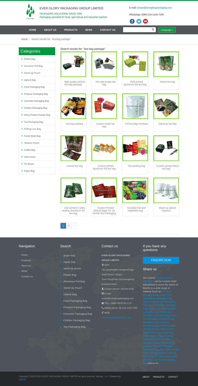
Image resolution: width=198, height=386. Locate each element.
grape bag (69, 255)
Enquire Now (161, 260)
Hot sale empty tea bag (106, 83)
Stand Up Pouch (32, 73)
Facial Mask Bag (32, 136)
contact (173, 377)
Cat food (170, 353)
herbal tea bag (167, 81)
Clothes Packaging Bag (35, 108)
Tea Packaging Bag (33, 122)
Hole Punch (30, 157)
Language (167, 29)
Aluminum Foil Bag (33, 66)
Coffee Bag (29, 150)
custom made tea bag (105, 125)
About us (50, 29)
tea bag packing (74, 123)
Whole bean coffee (153, 335)
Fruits (151, 308)
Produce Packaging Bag (36, 94)
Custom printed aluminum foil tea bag (104, 167)
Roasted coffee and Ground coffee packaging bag (158, 339)
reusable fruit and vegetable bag (136, 209)
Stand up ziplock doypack (167, 209)
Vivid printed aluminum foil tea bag (135, 83)
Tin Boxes (29, 164)
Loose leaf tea (167, 342)
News (88, 29)
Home (32, 29)
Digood (22, 379)
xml (106, 376)
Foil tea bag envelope (136, 123)
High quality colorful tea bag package (74, 83)
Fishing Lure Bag (32, 129)
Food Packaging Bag (34, 87)
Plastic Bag (29, 59)
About (145, 377)
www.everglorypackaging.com (116, 317)
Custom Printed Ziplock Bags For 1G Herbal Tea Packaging (104, 210)
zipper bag (69, 261)
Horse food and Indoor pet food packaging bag (160, 359)
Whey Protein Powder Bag (37, 115)
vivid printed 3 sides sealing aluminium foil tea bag (73, 210)
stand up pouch (72, 268)
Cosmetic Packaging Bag (36, 101)
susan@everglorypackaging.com (154, 7)
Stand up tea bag (167, 123)
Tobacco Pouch (31, 143)
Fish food (159, 356)
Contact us (108, 29)
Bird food (148, 356)
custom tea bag (74, 166)
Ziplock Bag (30, 80)
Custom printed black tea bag (167, 167)
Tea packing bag (136, 166)
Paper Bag (29, 171)
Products (70, 29)
